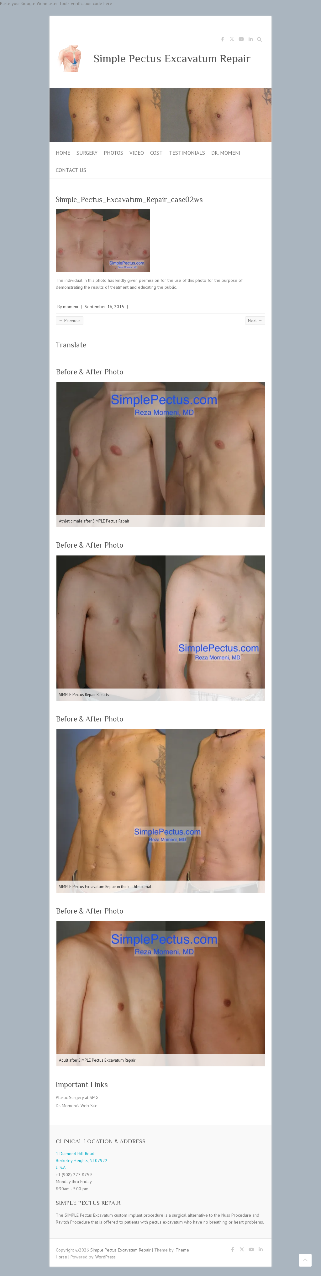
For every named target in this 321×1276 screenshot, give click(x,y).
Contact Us (71, 170)
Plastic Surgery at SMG (77, 1097)
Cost (156, 152)
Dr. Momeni (225, 152)
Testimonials (187, 152)
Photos (113, 152)
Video (136, 152)
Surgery (86, 152)
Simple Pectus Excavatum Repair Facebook (222, 40)
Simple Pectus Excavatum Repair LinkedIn (250, 40)
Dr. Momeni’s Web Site (76, 1105)
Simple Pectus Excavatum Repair (172, 58)
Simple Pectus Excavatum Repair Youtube (241, 40)
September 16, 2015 (104, 306)
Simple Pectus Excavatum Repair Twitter (231, 40)
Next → (255, 320)
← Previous (70, 320)
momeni (70, 306)
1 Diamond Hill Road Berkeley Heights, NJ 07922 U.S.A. (82, 1161)
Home (63, 152)
